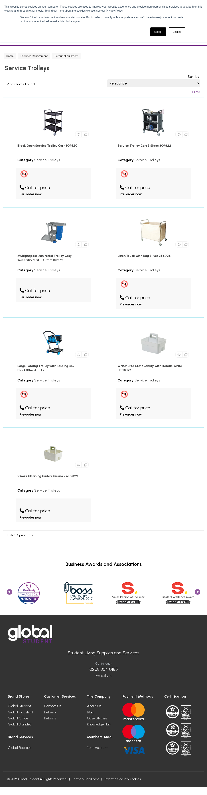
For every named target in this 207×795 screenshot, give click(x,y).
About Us (94, 706)
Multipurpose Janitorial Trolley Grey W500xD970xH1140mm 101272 (44, 258)
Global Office (18, 718)
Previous (9, 593)
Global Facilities (19, 748)
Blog (90, 712)
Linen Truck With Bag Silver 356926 (144, 256)
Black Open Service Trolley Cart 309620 (47, 146)
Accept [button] (158, 31)
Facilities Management (34, 56)
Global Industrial (20, 712)
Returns (50, 718)
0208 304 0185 (103, 669)
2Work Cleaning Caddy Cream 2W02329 (47, 476)
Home (10, 56)
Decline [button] (176, 31)
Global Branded (20, 724)
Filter (196, 92)
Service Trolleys (47, 160)
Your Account (97, 748)
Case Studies (97, 718)
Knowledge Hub (99, 724)
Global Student (19, 706)
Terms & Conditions (85, 779)
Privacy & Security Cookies (122, 779)
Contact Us (52, 706)
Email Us (104, 675)
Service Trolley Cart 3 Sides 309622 (144, 146)
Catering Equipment (66, 56)
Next (197, 593)
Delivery (50, 712)
